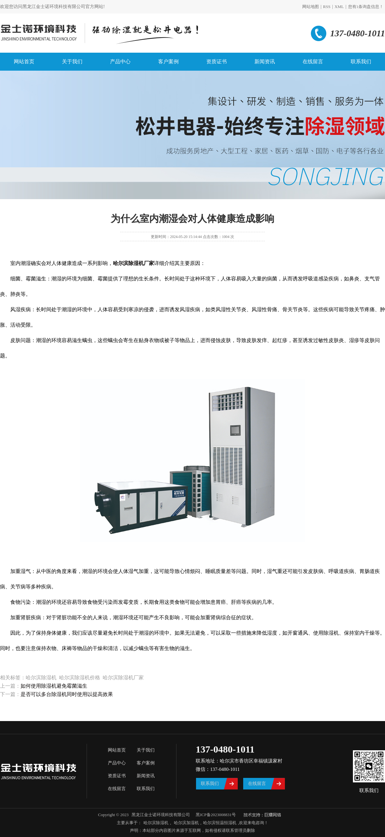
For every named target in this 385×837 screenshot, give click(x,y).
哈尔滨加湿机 (186, 822)
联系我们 (361, 61)
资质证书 (216, 61)
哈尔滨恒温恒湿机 (219, 822)
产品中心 (120, 61)
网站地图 (310, 6)
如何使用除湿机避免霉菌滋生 (54, 686)
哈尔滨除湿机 (155, 822)
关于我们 (72, 61)
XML (339, 6)
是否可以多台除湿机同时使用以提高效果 (67, 694)
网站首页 (24, 61)
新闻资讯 (264, 61)
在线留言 (313, 61)
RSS (326, 6)
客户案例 (168, 61)
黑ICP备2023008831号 (215, 814)
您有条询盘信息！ (366, 6)
